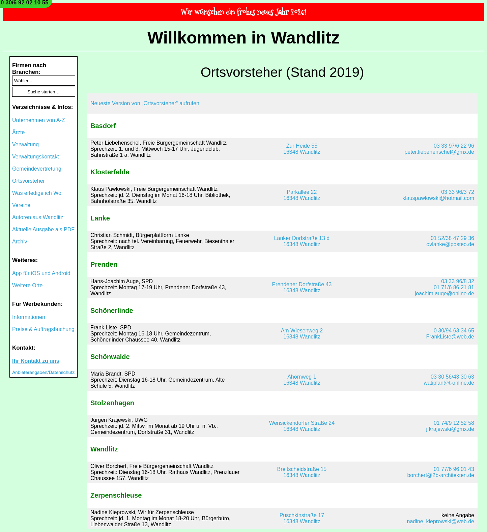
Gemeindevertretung (36, 169)
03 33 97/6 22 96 (454, 146)
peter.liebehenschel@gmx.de (439, 152)
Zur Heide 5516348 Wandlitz (301, 149)
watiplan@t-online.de (449, 383)
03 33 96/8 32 (457, 281)
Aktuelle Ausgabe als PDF (43, 229)
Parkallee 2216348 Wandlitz (301, 195)
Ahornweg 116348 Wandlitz (301, 380)
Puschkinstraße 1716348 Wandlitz (302, 518)
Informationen (28, 317)
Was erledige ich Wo (36, 193)
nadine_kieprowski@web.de (440, 521)
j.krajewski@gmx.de (450, 429)
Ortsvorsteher (28, 181)
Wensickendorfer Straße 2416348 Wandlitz (302, 426)
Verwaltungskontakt (35, 156)
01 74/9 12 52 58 (454, 423)
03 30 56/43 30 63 (452, 377)
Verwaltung (25, 144)
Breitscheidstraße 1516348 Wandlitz (302, 472)
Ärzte (18, 132)
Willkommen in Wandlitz (243, 37)
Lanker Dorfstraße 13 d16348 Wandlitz (302, 241)
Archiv (19, 241)
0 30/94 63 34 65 (454, 330)
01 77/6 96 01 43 (454, 469)
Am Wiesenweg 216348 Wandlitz (302, 333)
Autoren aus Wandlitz (37, 217)
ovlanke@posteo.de (450, 244)
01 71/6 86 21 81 (454, 287)
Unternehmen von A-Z (38, 120)
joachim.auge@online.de (444, 293)
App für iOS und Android (41, 273)
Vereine (21, 205)
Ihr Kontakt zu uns (35, 361)
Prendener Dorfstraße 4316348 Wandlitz (302, 287)
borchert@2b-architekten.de (440, 475)
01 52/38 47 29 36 (452, 238)
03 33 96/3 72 (457, 192)
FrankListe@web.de (450, 336)
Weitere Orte (27, 285)
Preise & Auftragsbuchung (43, 329)
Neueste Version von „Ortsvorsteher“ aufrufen (144, 103)
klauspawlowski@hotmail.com (438, 198)
